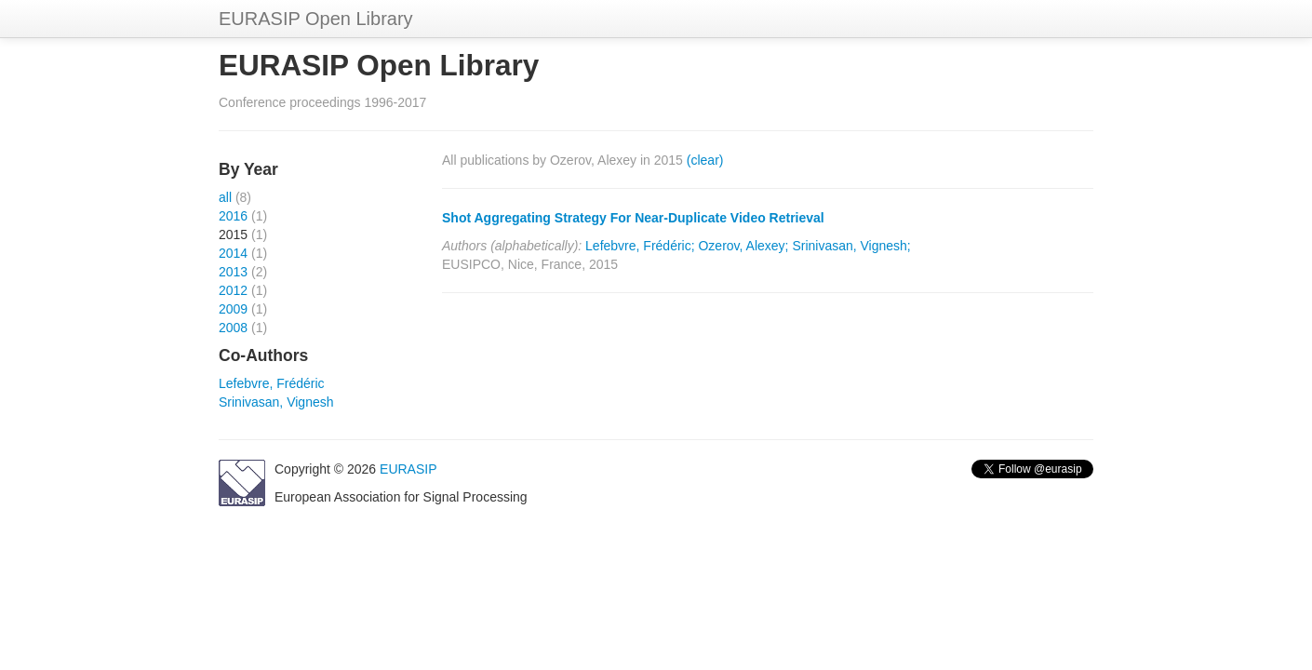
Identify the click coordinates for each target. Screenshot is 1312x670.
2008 (233, 327)
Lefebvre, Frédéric (272, 383)
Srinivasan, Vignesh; (851, 245)
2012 (233, 290)
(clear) (705, 160)
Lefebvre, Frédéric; (640, 245)
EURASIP (408, 469)
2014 (233, 253)
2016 (233, 215)
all (225, 197)
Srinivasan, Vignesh (276, 402)
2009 (233, 309)
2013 (233, 271)
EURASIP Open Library (316, 18)
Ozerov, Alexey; (743, 245)
